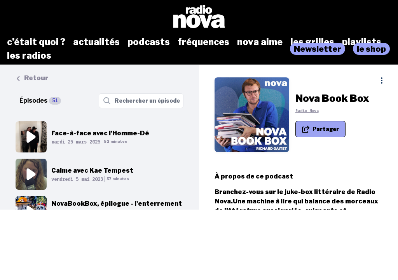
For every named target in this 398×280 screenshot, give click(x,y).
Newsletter (317, 49)
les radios (29, 55)
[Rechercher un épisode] (141, 100)
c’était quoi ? (36, 42)
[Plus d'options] (381, 80)
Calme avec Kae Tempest (92, 170)
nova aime (260, 42)
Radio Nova (311, 112)
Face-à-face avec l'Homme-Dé (100, 133)
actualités (96, 42)
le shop (371, 49)
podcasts (148, 42)
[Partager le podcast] (325, 130)
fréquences (203, 42)
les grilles (312, 42)
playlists (361, 42)
